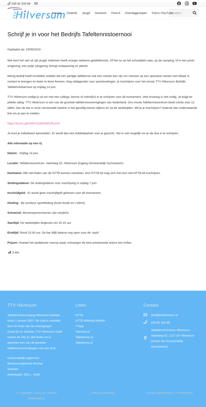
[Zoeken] (184, 13)
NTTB (79, 315)
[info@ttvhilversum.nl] (147, 315)
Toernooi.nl (82, 331)
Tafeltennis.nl (84, 342)
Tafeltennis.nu (84, 337)
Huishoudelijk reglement (23, 358)
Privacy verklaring (103, 392)
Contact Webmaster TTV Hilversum (170, 392)
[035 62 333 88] (147, 322)
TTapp (79, 326)
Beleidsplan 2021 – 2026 (23, 374)
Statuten (13, 369)
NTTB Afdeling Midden (90, 320)
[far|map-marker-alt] (147, 338)
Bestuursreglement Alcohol (25, 363)
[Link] (36, 3)
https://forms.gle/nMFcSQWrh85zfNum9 (33, 123)
